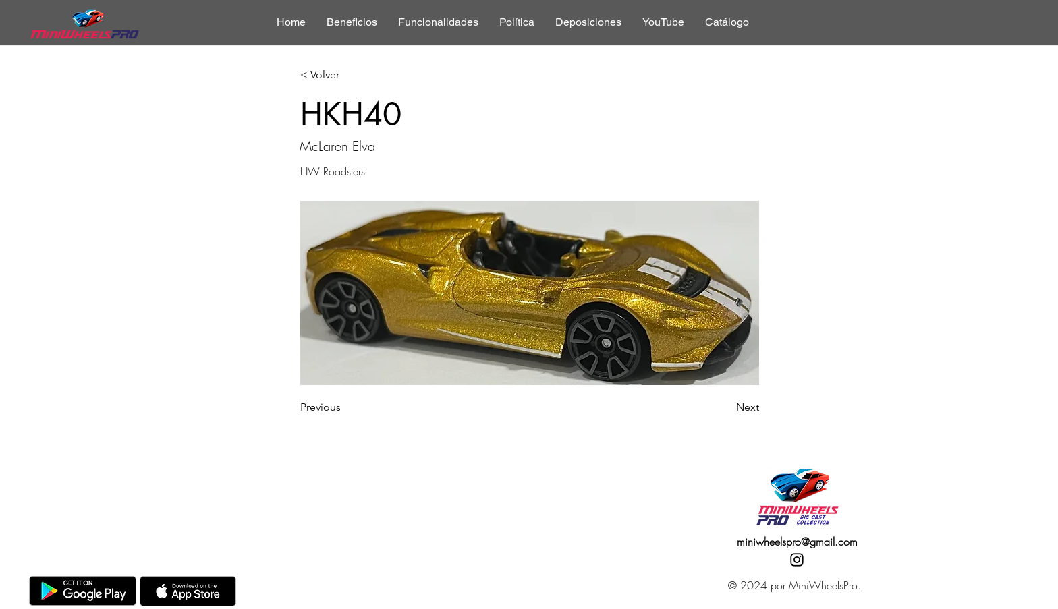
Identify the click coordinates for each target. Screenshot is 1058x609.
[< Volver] (344, 75)
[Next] (725, 407)
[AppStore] (188, 591)
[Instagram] (797, 560)
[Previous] (344, 407)
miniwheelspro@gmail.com (797, 541)
